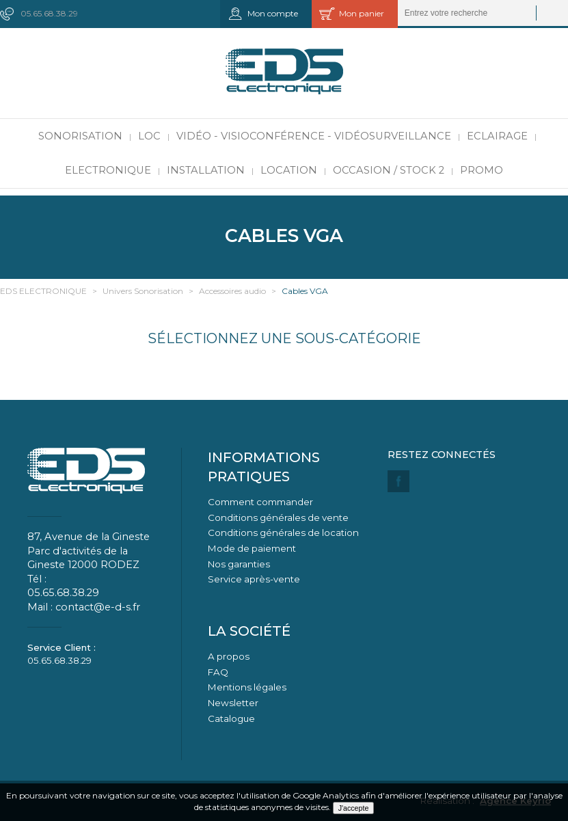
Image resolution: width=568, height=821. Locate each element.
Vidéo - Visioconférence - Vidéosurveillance (313, 136)
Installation (206, 170)
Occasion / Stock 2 (388, 170)
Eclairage (497, 136)
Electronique (108, 170)
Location (288, 170)
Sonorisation (80, 136)
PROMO (481, 170)
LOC (149, 136)
